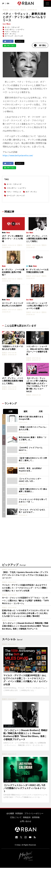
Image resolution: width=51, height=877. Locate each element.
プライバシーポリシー (33, 813)
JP (3, 3)
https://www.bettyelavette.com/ (18, 155)
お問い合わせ (25, 821)
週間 (25, 411)
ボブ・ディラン (10, 34)
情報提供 (27, 817)
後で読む (40, 45)
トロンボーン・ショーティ (14, 29)
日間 (10, 411)
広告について (16, 817)
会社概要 (10, 813)
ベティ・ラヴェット (12, 32)
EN (8, 3)
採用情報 (36, 817)
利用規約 (19, 813)
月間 (40, 411)
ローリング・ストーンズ (14, 36)
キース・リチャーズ (12, 27)
